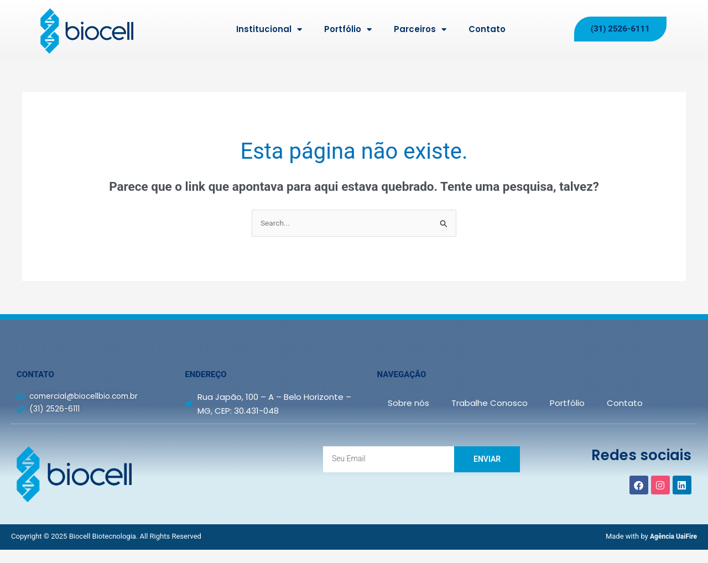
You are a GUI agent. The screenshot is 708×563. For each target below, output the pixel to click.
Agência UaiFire (671, 537)
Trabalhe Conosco (489, 404)
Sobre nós (408, 404)
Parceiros (420, 29)
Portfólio (348, 29)
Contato (487, 29)
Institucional (269, 29)
